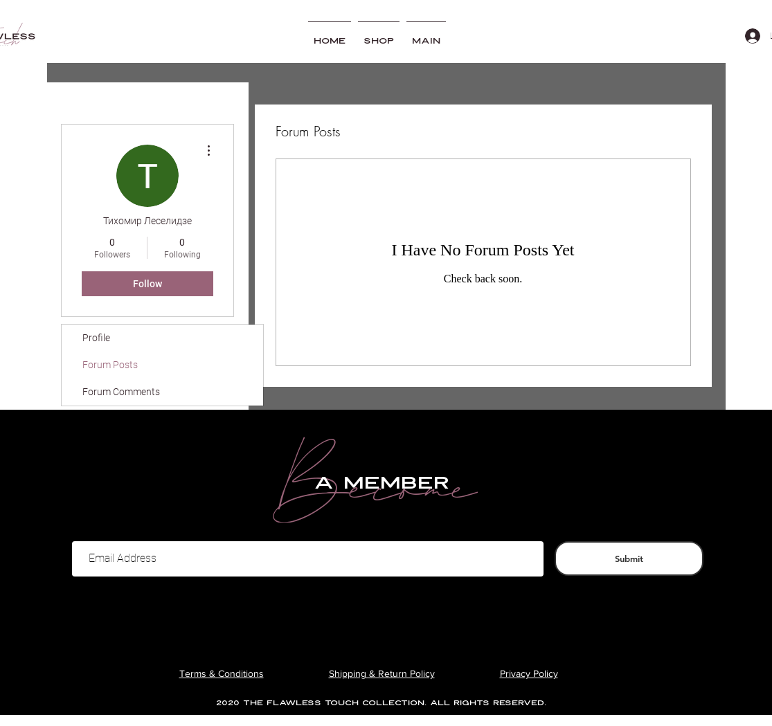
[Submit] (629, 558)
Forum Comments (121, 391)
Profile (96, 337)
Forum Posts (110, 364)
